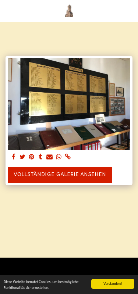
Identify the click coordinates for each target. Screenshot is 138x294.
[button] (8, 10)
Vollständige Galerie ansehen (60, 174)
